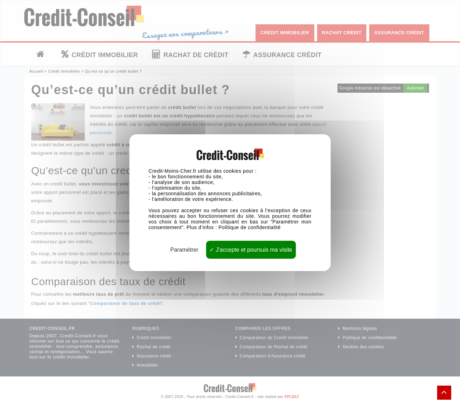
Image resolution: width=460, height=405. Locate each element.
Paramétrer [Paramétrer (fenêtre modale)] (184, 249)
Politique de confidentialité (250, 227)
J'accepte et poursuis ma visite (250, 249)
